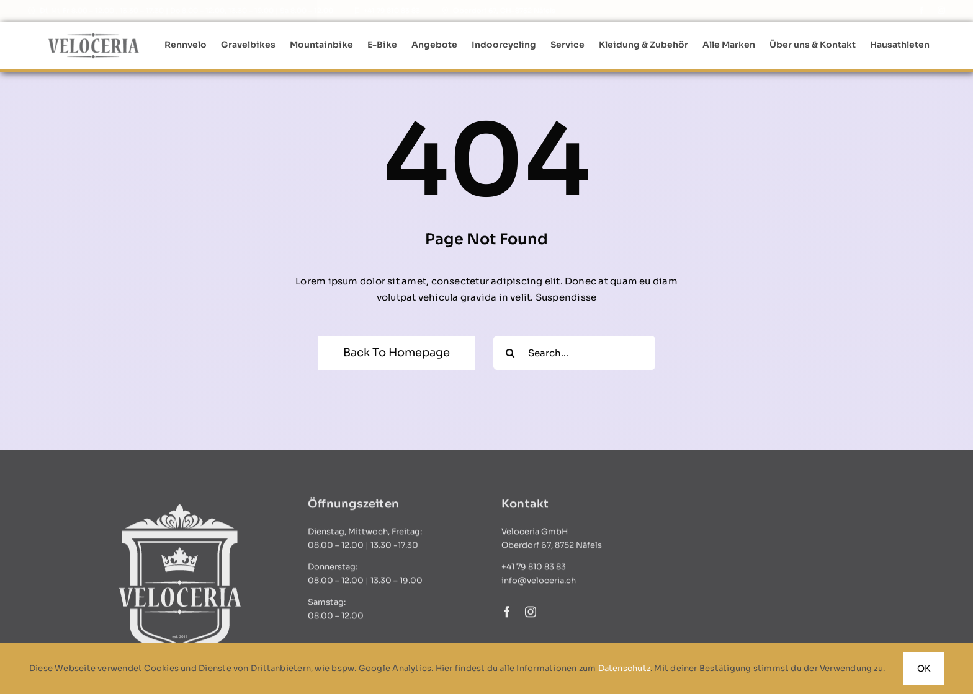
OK (923, 668)
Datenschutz (624, 668)
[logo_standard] (93, 36)
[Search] (510, 353)
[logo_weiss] (177, 512)
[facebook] (921, 10)
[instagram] (941, 10)
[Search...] (574, 353)
